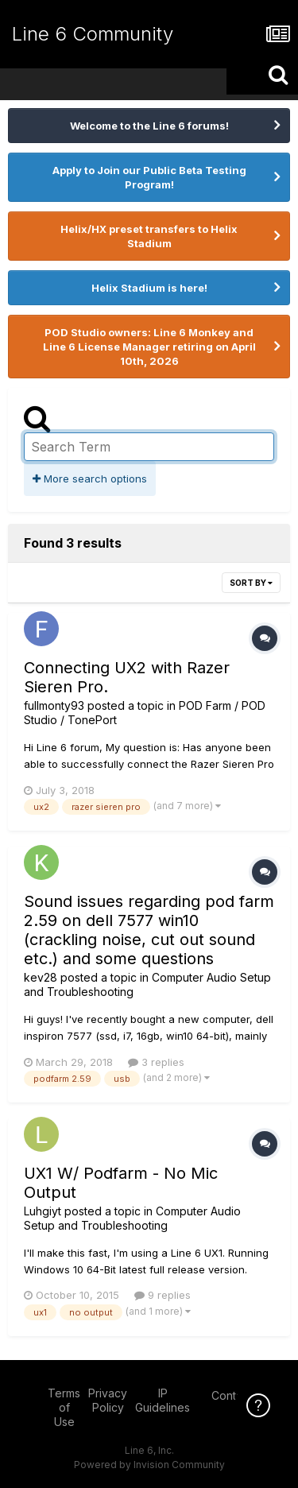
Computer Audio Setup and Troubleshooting (132, 1218)
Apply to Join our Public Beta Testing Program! (149, 177)
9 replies (162, 1294)
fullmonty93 (54, 705)
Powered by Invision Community (149, 1465)
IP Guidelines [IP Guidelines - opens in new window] (162, 1400)
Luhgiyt (42, 1211)
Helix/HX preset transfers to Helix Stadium (149, 236)
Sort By (251, 582)
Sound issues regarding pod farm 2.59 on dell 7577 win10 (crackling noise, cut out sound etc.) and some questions (149, 930)
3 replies (156, 1062)
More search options (90, 478)
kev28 (40, 977)
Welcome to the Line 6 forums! (149, 125)
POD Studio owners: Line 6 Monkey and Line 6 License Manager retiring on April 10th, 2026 (149, 346)
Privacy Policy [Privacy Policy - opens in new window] (107, 1400)
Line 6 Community (92, 33)
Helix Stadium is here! (149, 287)
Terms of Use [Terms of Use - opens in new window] (64, 1407)
